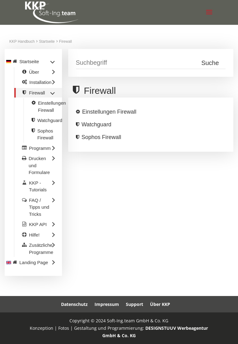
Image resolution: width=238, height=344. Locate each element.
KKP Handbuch (22, 41)
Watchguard (96, 124)
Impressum (107, 304)
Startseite (47, 41)
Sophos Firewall (101, 137)
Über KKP (160, 304)
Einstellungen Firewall (109, 112)
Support (134, 304)
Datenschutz (74, 304)
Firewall (65, 41)
